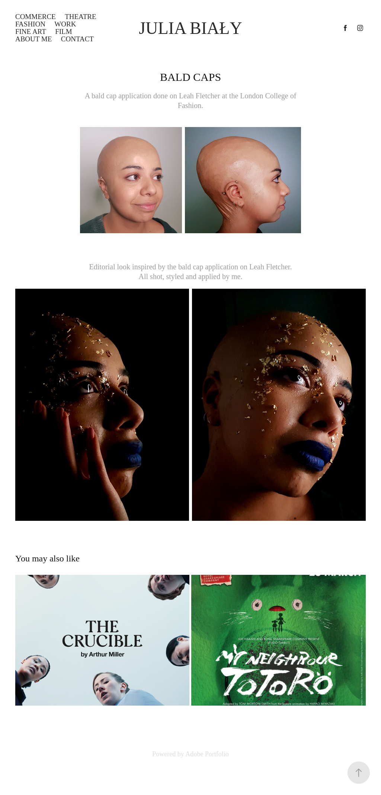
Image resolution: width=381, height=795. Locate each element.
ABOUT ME (33, 39)
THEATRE (80, 16)
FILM (63, 31)
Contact (77, 39)
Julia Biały (190, 28)
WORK (65, 24)
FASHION (30, 24)
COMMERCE (35, 16)
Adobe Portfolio (207, 754)
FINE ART (30, 31)
